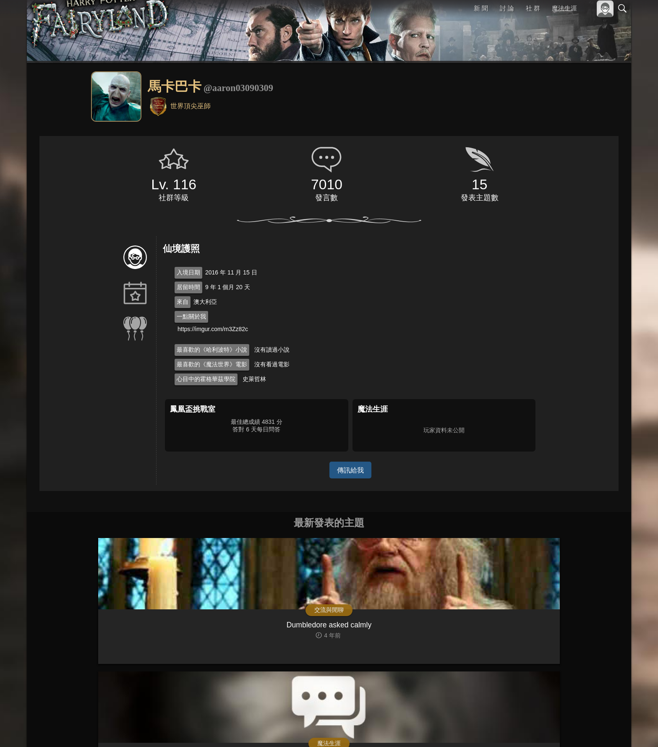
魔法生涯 (564, 8)
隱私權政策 (579, 729)
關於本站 (522, 729)
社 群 (533, 8)
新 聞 (481, 8)
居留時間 (188, 287)
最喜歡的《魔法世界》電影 (212, 364)
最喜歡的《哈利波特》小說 (212, 349)
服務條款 (549, 729)
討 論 (507, 8)
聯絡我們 (609, 729)
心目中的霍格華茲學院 (206, 379)
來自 (182, 301)
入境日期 (188, 272)
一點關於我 (191, 316)
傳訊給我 (350, 469)
